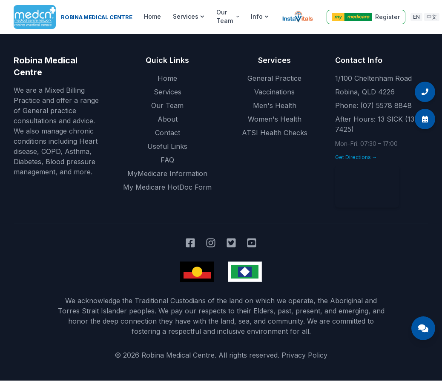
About (168, 119)
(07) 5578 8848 (386, 105)
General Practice (274, 78)
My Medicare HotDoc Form (167, 187)
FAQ (167, 160)
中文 (432, 17)
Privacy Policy (304, 355)
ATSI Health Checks (274, 132)
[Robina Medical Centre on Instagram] (211, 243)
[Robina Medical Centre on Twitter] (231, 243)
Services (188, 16)
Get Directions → (356, 157)
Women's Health (274, 119)
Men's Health (274, 105)
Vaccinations (274, 92)
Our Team (227, 16)
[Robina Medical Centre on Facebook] (190, 243)
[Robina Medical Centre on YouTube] (252, 243)
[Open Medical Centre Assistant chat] (423, 328)
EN (416, 17)
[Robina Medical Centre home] (73, 17)
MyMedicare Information (167, 173)
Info (260, 16)
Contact (167, 132)
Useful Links (167, 146)
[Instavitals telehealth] (297, 17)
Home (152, 16)
